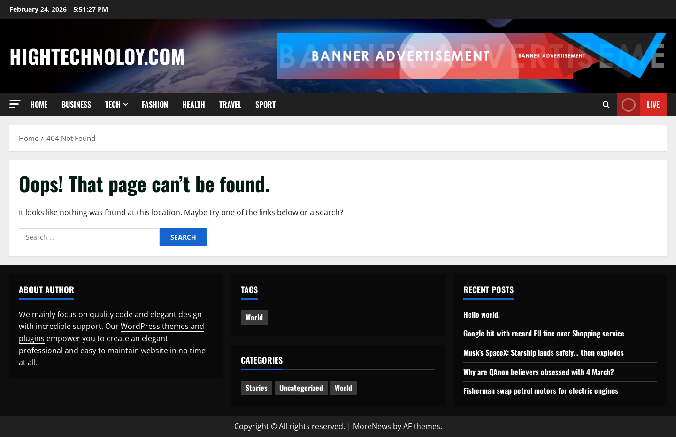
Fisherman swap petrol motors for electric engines (540, 390)
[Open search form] (606, 105)
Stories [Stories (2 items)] (257, 387)
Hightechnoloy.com (97, 55)
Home (38, 104)
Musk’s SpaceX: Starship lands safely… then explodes (543, 352)
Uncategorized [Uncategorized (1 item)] (301, 387)
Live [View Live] (638, 104)
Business (76, 104)
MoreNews (372, 426)
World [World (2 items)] (343, 387)
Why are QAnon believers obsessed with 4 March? (538, 371)
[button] (15, 104)
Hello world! (481, 314)
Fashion (155, 104)
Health (193, 104)
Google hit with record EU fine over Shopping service (543, 333)
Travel (230, 104)
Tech (113, 104)
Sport (265, 104)
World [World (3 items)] (254, 317)
